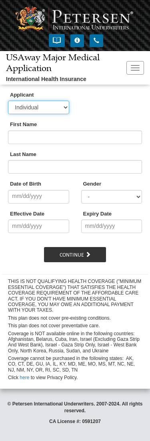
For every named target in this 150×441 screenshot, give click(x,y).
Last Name (23, 154)
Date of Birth (25, 184)
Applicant (22, 95)
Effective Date (27, 214)
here (24, 377)
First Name (23, 124)
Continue (75, 255)
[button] (57, 40)
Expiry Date (97, 214)
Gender (92, 184)
